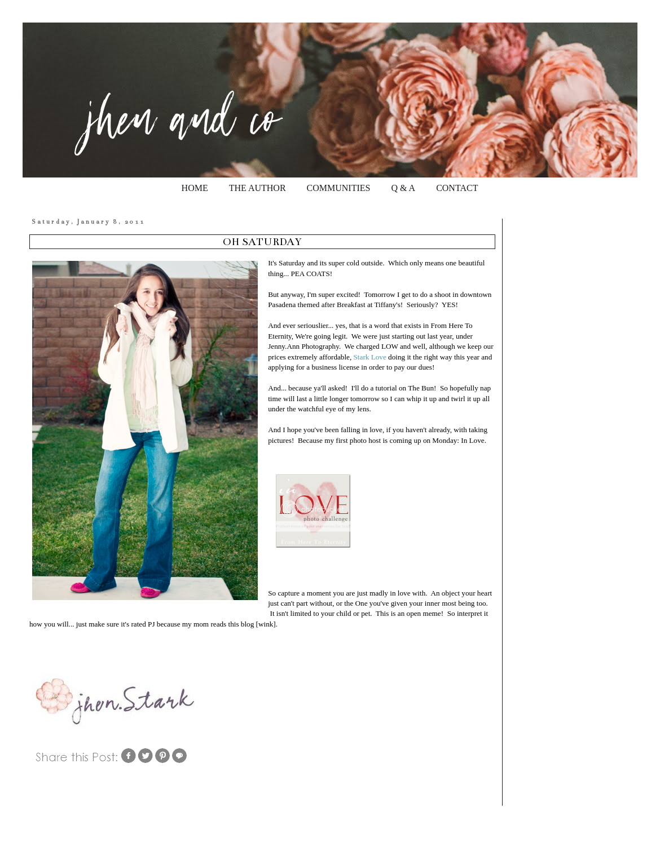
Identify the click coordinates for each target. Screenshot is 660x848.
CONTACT (457, 188)
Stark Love (370, 357)
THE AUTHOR (257, 188)
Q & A (403, 188)
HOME (195, 188)
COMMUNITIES (339, 188)
